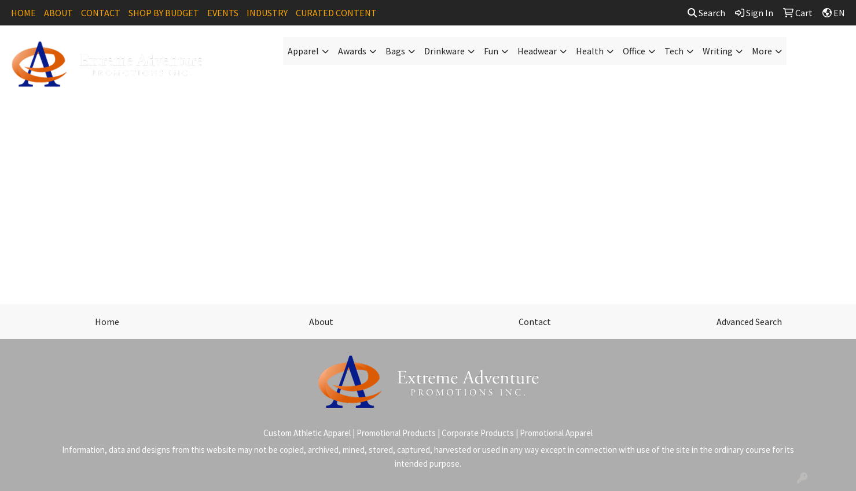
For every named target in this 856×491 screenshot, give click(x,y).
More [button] (762, 51)
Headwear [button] (537, 51)
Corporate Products (478, 432)
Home (107, 321)
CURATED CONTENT (336, 13)
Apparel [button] (303, 51)
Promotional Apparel (556, 432)
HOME (23, 13)
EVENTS (222, 13)
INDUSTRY (267, 13)
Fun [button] (491, 51)
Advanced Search (749, 321)
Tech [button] (674, 51)
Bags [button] (395, 51)
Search (706, 13)
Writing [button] (718, 51)
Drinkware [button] (444, 51)
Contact (535, 321)
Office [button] (634, 51)
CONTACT (100, 13)
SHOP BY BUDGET (163, 13)
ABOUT (58, 13)
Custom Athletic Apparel (307, 432)
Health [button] (590, 51)
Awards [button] (352, 51)
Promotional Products (396, 432)
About (321, 321)
